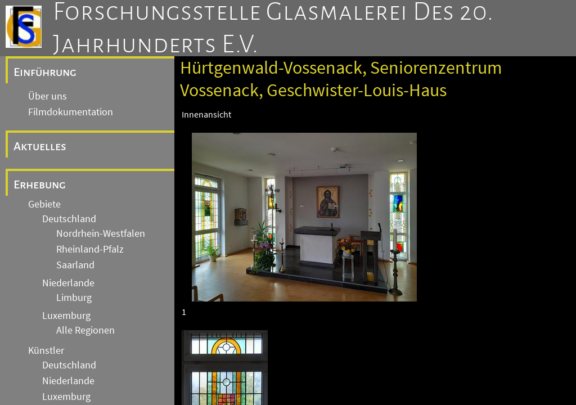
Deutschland (69, 219)
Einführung (45, 72)
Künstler (46, 350)
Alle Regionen (85, 330)
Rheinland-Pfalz (90, 249)
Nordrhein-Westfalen (100, 233)
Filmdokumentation (70, 112)
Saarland (75, 265)
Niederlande (68, 283)
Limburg (74, 297)
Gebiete (44, 204)
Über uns (47, 96)
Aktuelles (40, 146)
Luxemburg (66, 315)
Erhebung (40, 184)
